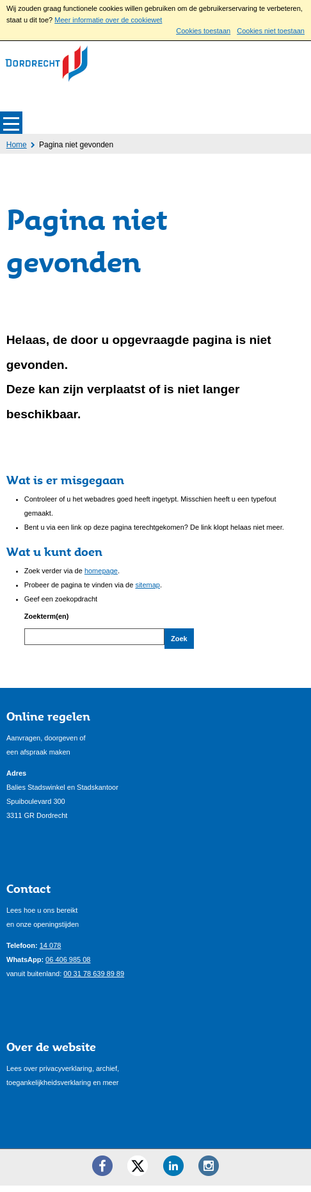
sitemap (147, 585)
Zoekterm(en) (46, 616)
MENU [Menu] (11, 122)
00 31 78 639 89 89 (93, 979)
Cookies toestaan (203, 31)
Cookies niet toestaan (271, 31)
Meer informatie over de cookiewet (108, 20)
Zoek (179, 638)
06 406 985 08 (67, 965)
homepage (101, 571)
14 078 (50, 951)
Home (16, 144)
